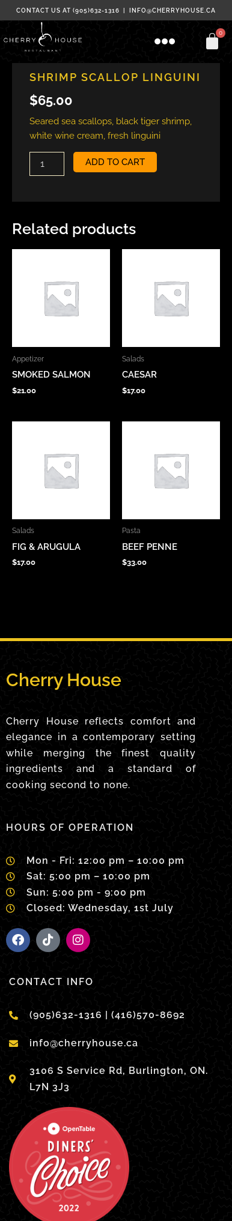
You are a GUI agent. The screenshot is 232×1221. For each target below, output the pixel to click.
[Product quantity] (46, 164)
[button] (165, 41)
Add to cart (115, 162)
